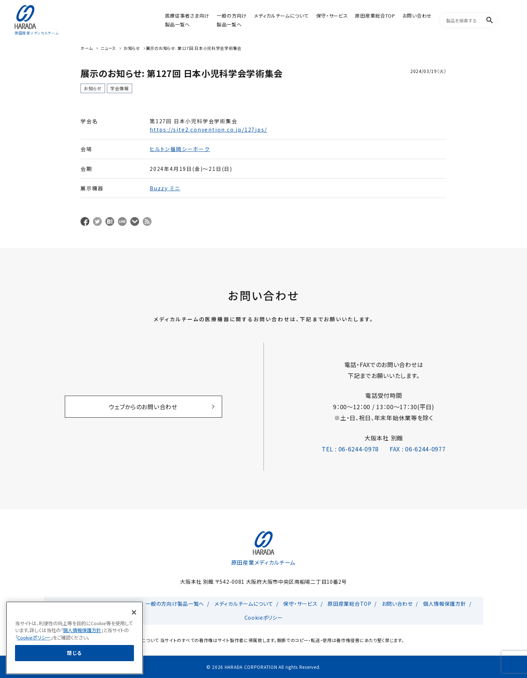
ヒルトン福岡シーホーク (180, 149)
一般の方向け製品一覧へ (174, 603)
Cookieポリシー (263, 617)
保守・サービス (332, 15)
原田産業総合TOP (375, 15)
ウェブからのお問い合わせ (143, 406)
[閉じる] (134, 627)
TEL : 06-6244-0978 (350, 448)
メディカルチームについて (281, 15)
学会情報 (119, 88)
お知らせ (93, 88)
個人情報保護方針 (444, 603)
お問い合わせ (417, 15)
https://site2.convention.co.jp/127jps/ (208, 129)
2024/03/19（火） (428, 71)
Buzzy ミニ (165, 188)
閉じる (74, 667)
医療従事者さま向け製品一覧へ (98, 603)
